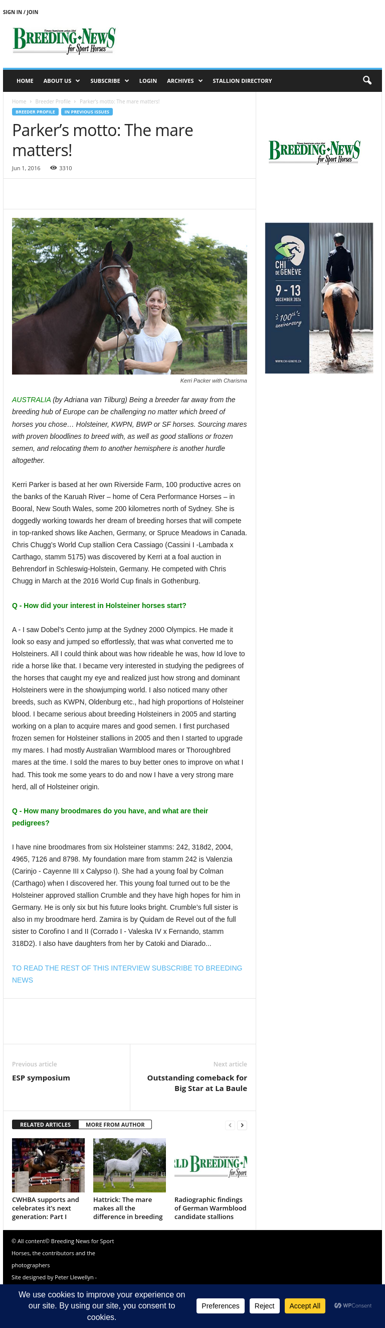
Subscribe (109, 81)
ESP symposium (41, 1077)
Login (148, 80)
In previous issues (87, 111)
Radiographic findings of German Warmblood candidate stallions (210, 1208)
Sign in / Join (20, 12)
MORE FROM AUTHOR (115, 1124)
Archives (185, 81)
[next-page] (242, 1125)
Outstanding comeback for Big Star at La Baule (197, 1082)
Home (25, 80)
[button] (367, 81)
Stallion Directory (242, 80)
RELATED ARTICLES (45, 1124)
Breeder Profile (52, 101)
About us (62, 81)
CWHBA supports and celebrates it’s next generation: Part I (45, 1208)
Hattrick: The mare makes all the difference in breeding (127, 1208)
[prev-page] (230, 1125)
